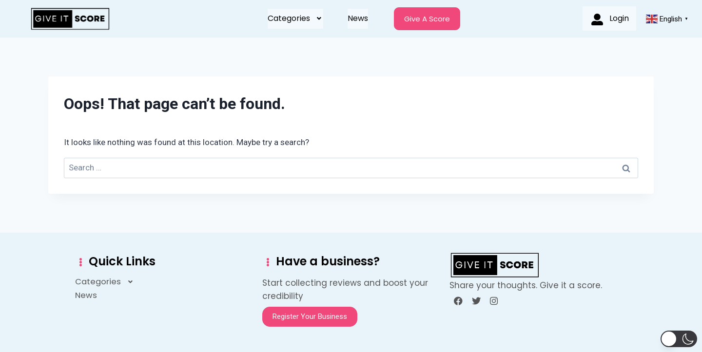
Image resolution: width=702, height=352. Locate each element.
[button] (296, 18)
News (358, 18)
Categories (296, 18)
